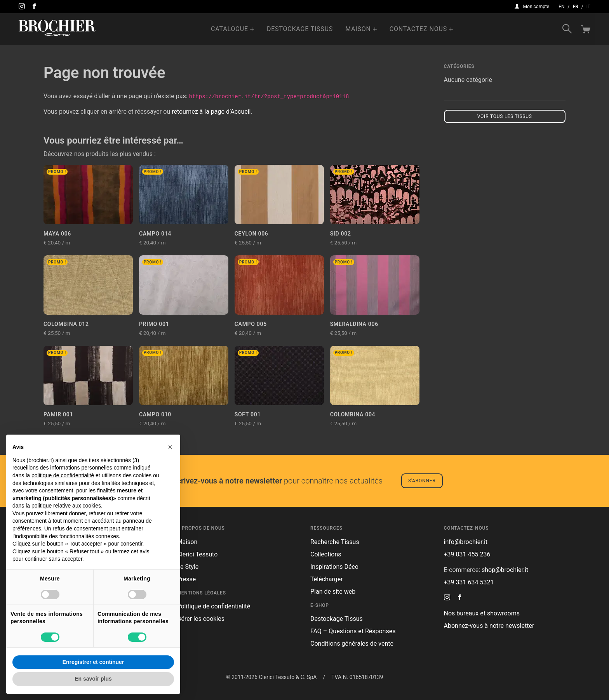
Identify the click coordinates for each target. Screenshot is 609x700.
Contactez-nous (418, 29)
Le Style (188, 566)
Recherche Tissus (334, 542)
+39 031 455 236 (467, 554)
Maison (358, 29)
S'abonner (422, 480)
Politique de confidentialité (214, 606)
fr (575, 6)
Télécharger (326, 579)
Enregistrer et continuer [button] (93, 662)
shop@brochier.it (505, 570)
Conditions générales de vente (351, 643)
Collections (325, 554)
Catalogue (229, 29)
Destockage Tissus (300, 29)
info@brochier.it (466, 542)
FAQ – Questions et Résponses (352, 631)
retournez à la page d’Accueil (211, 111)
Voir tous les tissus (504, 116)
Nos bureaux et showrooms (482, 613)
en (561, 6)
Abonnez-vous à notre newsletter (489, 625)
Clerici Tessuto (197, 554)
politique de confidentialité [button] (62, 475)
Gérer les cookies (201, 618)
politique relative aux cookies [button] (66, 505)
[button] (170, 447)
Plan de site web (332, 591)
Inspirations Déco (334, 566)
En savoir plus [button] (93, 679)
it (588, 6)
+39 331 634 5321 (469, 582)
